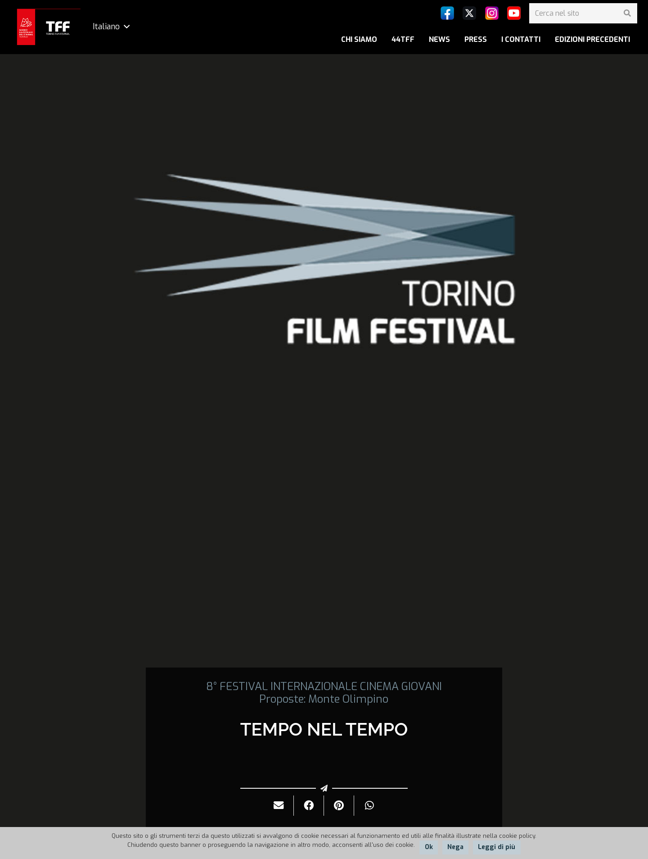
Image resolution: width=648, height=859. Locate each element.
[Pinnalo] (339, 805)
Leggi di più (496, 847)
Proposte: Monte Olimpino (323, 699)
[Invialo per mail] (279, 805)
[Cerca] (627, 13)
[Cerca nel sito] (583, 13)
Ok (429, 847)
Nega (455, 847)
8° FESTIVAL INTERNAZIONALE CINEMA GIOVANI (324, 686)
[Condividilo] (309, 805)
